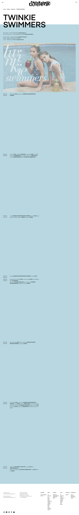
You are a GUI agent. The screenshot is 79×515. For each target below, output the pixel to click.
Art (48, 496)
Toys (48, 506)
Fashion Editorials (56, 495)
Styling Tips (55, 496)
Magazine (42, 492)
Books (49, 507)
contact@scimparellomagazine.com (9, 493)
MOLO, (16, 94)
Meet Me (67, 494)
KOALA (35, 469)
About (72, 494)
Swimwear (49, 495)
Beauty (49, 504)
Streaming (49, 508)
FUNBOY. (31, 217)
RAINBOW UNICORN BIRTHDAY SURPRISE (21, 215)
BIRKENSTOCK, (27, 403)
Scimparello (73, 492)
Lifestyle (49, 503)
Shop (61, 492)
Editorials (13, 9)
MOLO (15, 154)
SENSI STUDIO (34, 155)
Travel (49, 509)
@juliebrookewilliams (29, 34)
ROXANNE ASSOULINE (19, 282)
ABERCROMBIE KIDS (17, 157)
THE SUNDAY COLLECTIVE (24, 405)
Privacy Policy (73, 496)
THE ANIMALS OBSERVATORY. (30, 157)
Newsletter (73, 495)
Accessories (50, 501)
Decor (49, 505)
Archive (42, 495)
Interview (68, 492)
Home (4, 9)
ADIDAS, (23, 217)
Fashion (49, 502)
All (60, 494)
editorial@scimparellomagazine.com (9, 497)
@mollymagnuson (22, 32)
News (49, 492)
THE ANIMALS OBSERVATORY (25, 469)
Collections (55, 494)
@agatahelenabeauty (22, 36)
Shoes (49, 500)
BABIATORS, (23, 154)
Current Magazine (43, 494)
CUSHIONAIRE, (15, 280)
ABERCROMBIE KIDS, (14, 468)
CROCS (32, 154)
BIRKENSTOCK (18, 155)
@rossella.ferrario (20, 39)
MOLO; (35, 215)
